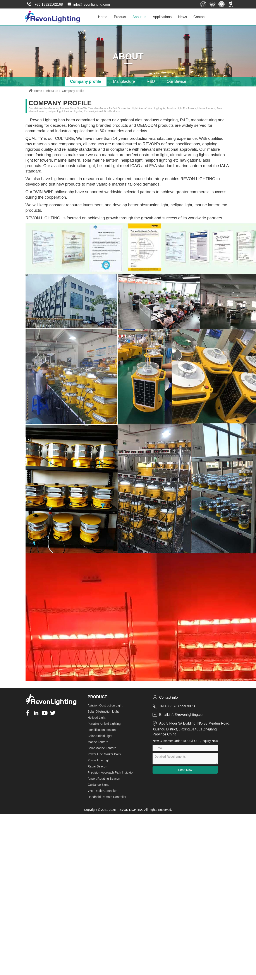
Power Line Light (99, 759)
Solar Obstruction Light (103, 711)
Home (102, 16)
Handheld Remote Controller (107, 796)
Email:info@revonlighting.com (179, 714)
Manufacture (124, 81)
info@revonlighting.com (88, 4)
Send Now (185, 769)
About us (139, 16)
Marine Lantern (98, 741)
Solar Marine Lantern (102, 747)
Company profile (85, 81)
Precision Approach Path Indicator (111, 772)
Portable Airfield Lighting (104, 723)
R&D (151, 81)
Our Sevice (176, 81)
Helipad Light (97, 717)
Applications (162, 16)
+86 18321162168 (44, 4)
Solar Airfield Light (100, 735)
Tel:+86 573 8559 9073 (174, 705)
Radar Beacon (97, 765)
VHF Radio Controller (102, 790)
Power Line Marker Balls (104, 753)
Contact (199, 16)
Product (120, 16)
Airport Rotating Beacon (104, 778)
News (182, 16)
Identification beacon (102, 729)
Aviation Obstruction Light (105, 704)
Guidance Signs (98, 784)
